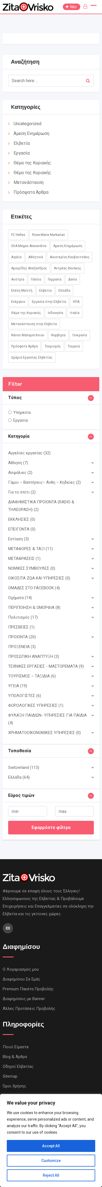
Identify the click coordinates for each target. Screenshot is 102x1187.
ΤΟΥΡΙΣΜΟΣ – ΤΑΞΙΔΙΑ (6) (32, 676)
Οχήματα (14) (20, 597)
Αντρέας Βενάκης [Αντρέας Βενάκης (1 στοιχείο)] (67, 268)
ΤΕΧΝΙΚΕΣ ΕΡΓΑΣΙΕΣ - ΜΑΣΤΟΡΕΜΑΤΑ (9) (46, 666)
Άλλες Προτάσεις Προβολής (29, 1008)
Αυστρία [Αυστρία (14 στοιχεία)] (17, 279)
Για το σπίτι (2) (22, 492)
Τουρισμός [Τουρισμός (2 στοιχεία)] (53, 346)
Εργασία (22, 153)
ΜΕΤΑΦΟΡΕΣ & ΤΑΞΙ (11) (30, 548)
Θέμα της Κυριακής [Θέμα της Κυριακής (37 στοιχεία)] (26, 313)
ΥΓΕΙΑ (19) (17, 685)
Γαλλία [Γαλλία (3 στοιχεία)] (36, 279)
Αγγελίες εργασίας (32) (29, 453)
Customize (51, 1160)
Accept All (51, 1146)
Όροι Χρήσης (14, 1086)
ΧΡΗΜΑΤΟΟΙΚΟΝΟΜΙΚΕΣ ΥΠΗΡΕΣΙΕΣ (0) (44, 732)
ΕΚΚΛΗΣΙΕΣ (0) (21, 519)
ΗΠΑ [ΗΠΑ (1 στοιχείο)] (76, 302)
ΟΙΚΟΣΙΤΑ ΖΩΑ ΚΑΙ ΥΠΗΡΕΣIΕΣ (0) (39, 578)
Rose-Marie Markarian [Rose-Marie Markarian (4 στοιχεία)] (48, 235)
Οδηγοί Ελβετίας (18, 1066)
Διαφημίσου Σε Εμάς (21, 979)
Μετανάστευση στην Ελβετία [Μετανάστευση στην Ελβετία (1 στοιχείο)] (34, 324)
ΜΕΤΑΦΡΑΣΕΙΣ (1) (24, 558)
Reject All (51, 1175)
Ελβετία (22, 143)
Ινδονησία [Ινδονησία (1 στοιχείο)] (55, 313)
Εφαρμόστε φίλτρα (51, 827)
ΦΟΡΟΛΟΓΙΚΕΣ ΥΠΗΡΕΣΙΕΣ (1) (35, 705)
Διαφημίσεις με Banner (24, 998)
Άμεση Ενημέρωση (31, 133)
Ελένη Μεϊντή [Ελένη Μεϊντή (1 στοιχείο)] (21, 290)
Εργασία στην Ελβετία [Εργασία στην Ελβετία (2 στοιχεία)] (49, 302)
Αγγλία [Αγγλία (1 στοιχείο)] (16, 257)
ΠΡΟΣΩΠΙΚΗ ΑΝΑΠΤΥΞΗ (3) (33, 656)
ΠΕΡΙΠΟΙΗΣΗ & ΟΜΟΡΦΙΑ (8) (34, 607)
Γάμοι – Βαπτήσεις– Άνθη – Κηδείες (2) (44, 482)
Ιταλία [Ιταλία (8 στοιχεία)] (74, 313)
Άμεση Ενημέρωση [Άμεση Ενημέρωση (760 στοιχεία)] (67, 246)
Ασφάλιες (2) (20, 472)
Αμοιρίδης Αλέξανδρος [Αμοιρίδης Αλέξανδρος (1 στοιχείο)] (29, 268)
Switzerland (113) (23, 767)
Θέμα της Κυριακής (32, 162)
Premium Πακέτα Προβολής (28, 988)
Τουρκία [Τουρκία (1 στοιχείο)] (74, 346)
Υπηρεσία (22, 412)
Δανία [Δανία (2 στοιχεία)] (72, 279)
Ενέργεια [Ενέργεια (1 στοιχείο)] (18, 302)
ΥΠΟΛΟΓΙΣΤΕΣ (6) (24, 695)
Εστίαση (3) (18, 539)
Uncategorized (27, 123)
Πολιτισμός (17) (23, 617)
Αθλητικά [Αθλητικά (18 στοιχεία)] (35, 257)
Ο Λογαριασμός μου (21, 969)
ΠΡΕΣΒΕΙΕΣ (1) (21, 627)
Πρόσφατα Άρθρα (31, 192)
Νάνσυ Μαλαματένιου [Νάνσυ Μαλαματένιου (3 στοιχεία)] (27, 335)
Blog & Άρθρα (15, 1056)
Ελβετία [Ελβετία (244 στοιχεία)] (45, 290)
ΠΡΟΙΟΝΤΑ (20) (22, 636)
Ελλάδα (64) (19, 777)
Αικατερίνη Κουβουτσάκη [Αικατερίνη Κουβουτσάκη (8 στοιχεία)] (69, 257)
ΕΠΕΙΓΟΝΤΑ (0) (21, 529)
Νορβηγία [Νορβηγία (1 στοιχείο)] (58, 335)
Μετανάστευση (29, 182)
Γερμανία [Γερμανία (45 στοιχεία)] (54, 279)
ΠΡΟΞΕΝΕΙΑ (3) (22, 646)
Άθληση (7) (18, 462)
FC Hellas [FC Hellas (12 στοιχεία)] (18, 235)
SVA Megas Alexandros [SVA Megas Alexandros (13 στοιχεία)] (29, 246)
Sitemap (10, 1076)
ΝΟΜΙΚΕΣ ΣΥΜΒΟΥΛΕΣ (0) (31, 568)
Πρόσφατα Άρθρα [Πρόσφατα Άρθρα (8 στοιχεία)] (24, 346)
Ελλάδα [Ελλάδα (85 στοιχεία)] (64, 290)
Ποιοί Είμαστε (16, 1046)
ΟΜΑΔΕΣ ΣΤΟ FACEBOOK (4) (34, 587)
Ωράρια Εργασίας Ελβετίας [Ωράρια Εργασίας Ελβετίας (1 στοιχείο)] (31, 357)
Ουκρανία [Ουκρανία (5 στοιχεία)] (79, 335)
